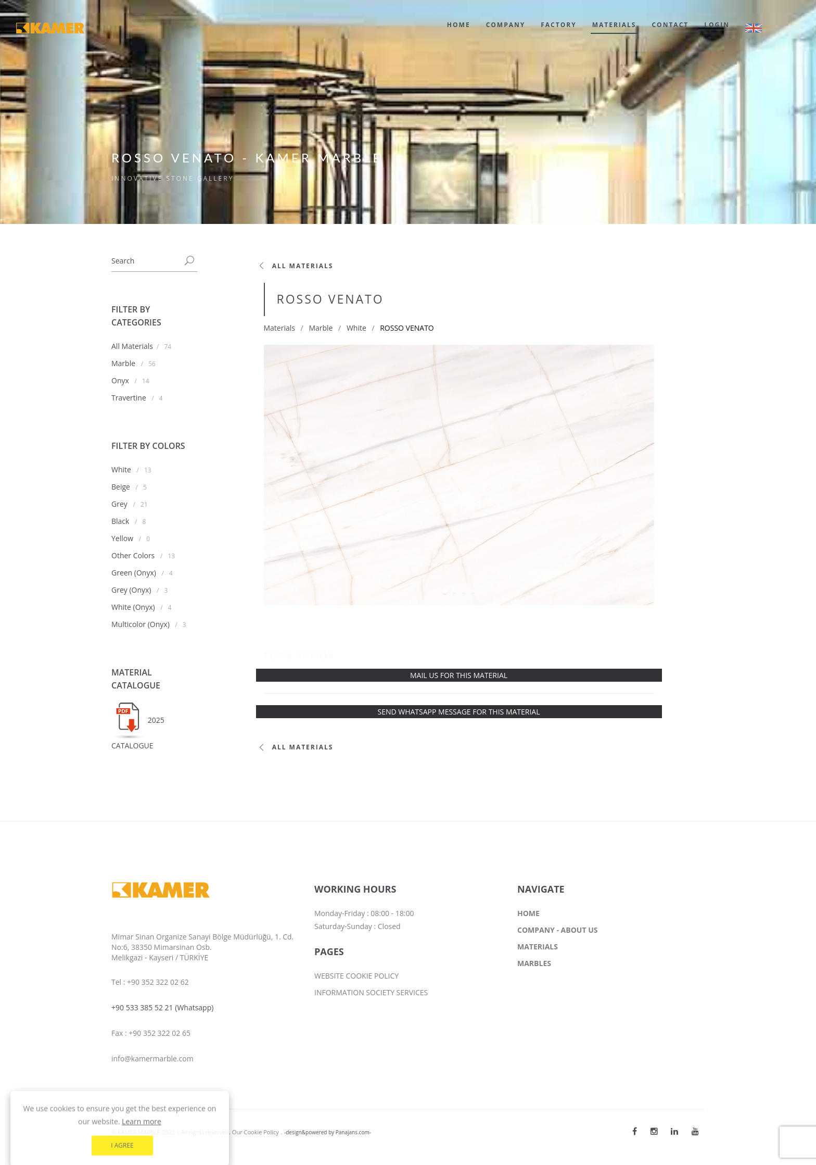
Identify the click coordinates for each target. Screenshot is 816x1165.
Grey (120, 504)
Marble (124, 363)
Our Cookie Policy (255, 1132)
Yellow (123, 538)
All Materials (132, 346)
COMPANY (506, 24)
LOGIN (717, 24)
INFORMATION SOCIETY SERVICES (371, 992)
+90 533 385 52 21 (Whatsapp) (162, 1007)
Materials (279, 328)
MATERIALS (614, 24)
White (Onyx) (134, 607)
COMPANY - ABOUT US (557, 930)
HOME (458, 24)
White (122, 469)
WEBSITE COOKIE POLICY (356, 976)
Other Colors (134, 555)
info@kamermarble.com (152, 1058)
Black (121, 521)
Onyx (121, 380)
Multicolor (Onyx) (141, 624)
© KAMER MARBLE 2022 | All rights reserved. (171, 1132)
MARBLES (534, 963)
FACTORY (558, 24)
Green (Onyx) (134, 573)
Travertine (129, 398)
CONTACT (670, 24)
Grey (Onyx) (132, 590)
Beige (121, 487)
